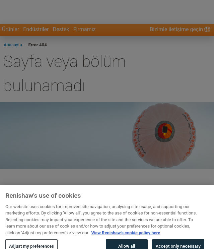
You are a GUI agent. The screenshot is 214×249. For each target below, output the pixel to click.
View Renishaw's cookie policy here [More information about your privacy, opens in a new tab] (125, 237)
